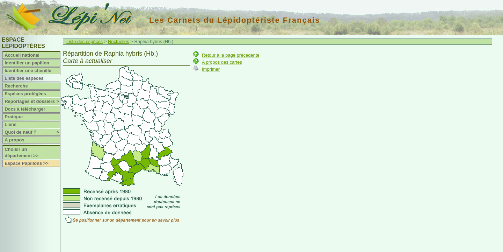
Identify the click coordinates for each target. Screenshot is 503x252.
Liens (10, 124)
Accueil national (22, 55)
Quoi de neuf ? (32, 132)
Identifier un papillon (27, 62)
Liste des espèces (24, 78)
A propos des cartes (222, 62)
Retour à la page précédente (231, 55)
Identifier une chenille (28, 70)
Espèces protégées (25, 93)
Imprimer (211, 69)
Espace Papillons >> (27, 163)
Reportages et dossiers (32, 101)
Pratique (14, 116)
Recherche (16, 86)
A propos (14, 139)
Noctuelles (118, 41)
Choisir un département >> (21, 152)
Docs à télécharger (25, 109)
